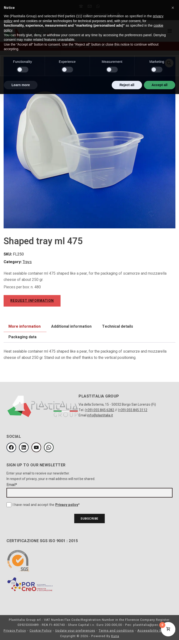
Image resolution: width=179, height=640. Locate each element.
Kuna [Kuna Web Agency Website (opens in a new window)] (115, 636)
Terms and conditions (116, 630)
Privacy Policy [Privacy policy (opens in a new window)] (15, 630)
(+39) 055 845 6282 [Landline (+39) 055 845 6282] (99, 410)
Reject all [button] (126, 85)
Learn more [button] (21, 85)
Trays (27, 262)
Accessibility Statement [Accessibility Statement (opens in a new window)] (156, 630)
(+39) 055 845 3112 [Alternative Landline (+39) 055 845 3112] (132, 410)
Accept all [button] (159, 85)
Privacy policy (66, 504)
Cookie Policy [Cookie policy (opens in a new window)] (41, 630)
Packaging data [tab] (22, 337)
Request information (32, 300)
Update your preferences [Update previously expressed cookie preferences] (75, 630)
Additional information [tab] (71, 326)
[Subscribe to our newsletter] (89, 518)
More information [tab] (24, 326)
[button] (173, 8)
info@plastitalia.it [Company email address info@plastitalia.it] (100, 415)
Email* (11, 485)
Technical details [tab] (117, 326)
